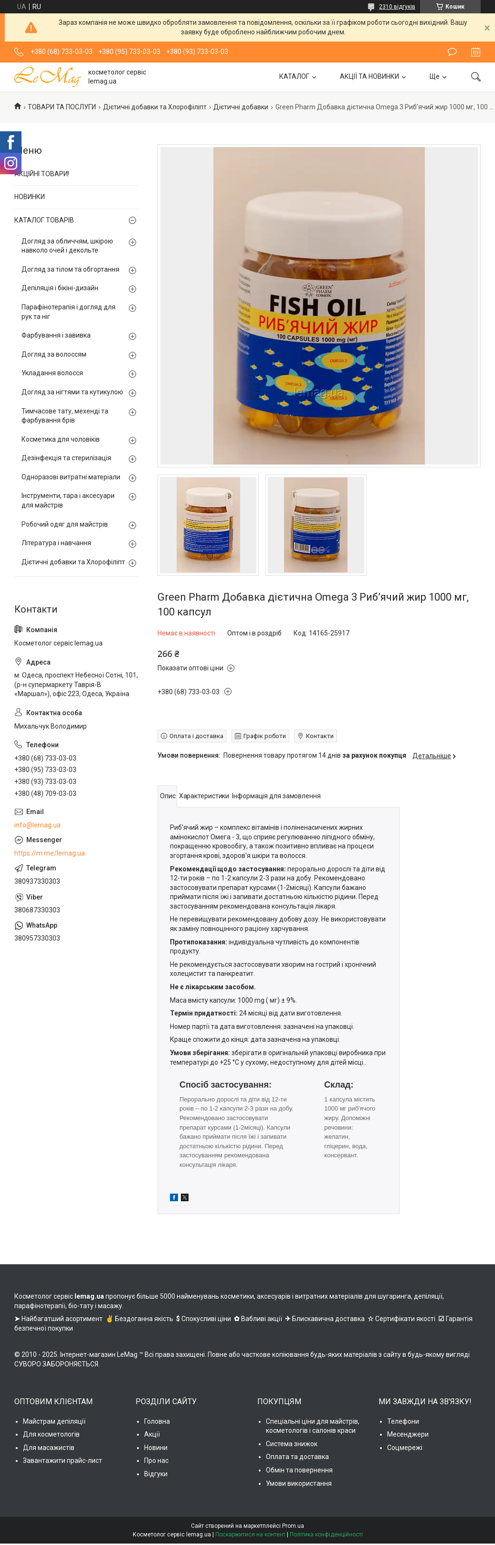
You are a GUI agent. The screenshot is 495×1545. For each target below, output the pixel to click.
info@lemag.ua (37, 825)
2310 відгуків (397, 6)
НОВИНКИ (29, 197)
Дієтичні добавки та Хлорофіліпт (155, 107)
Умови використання (299, 1483)
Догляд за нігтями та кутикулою (72, 392)
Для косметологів (51, 1434)
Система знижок (291, 1444)
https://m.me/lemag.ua (49, 853)
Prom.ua (293, 1526)
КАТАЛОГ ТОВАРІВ (44, 220)
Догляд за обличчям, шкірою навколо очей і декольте (67, 245)
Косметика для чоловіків (60, 439)
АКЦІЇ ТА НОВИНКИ (369, 76)
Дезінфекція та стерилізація (66, 458)
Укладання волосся (52, 373)
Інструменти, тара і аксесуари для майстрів (68, 500)
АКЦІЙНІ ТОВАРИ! (41, 174)
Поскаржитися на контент (250, 1534)
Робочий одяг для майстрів (64, 524)
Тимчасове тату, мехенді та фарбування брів (64, 415)
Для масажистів (48, 1447)
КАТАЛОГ (294, 76)
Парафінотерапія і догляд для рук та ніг (68, 311)
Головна (157, 1421)
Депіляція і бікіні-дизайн (59, 288)
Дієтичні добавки (240, 107)
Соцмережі (404, 1447)
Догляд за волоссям (53, 354)
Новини (156, 1447)
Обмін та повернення (299, 1470)
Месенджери (408, 1434)
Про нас (156, 1460)
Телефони (403, 1421)
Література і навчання (56, 543)
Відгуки (156, 1474)
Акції (152, 1434)
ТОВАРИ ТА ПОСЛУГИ (62, 107)
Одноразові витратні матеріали (70, 477)
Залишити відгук (452, 52)
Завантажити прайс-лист (62, 1460)
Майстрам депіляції (54, 1421)
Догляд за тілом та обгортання (70, 269)
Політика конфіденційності (326, 1534)
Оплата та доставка (297, 1456)
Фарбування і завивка (56, 335)
